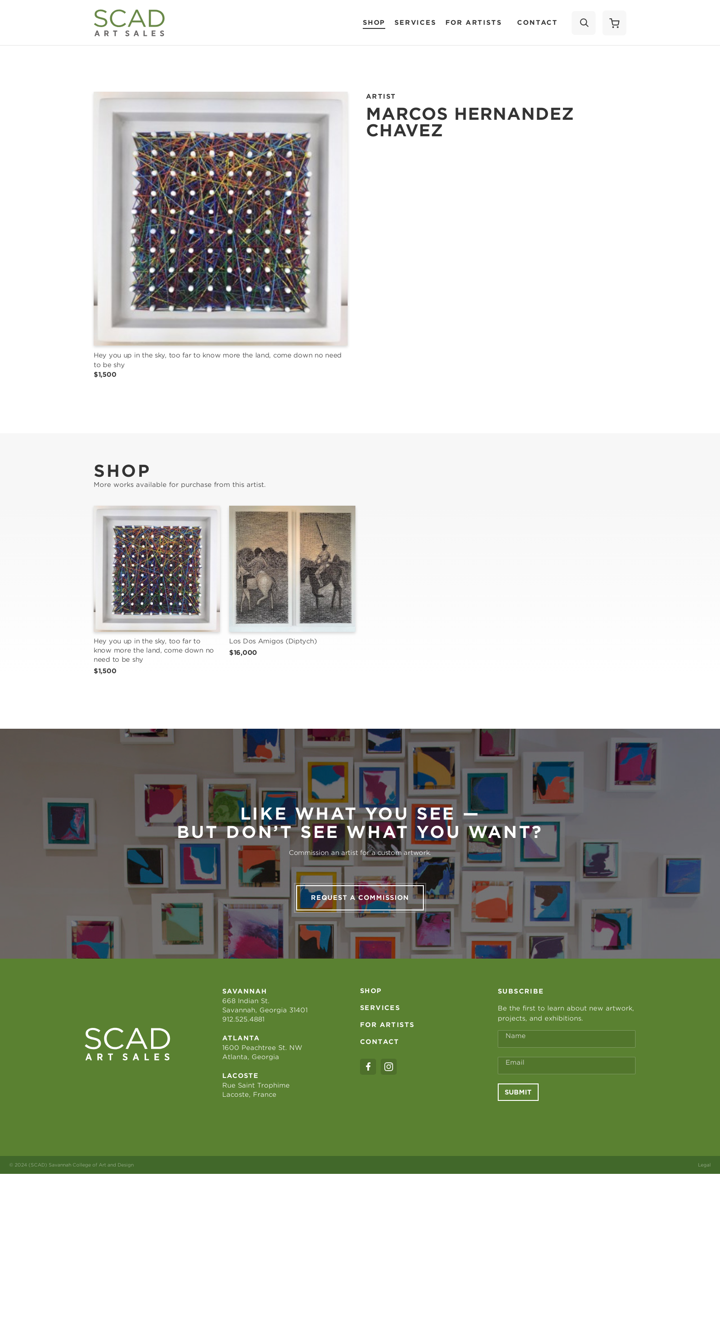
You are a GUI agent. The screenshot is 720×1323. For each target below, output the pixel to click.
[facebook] (368, 1215)
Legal (704, 1313)
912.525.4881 (243, 1168)
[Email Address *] (567, 1214)
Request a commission (360, 1046)
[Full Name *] (567, 1187)
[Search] (584, 23)
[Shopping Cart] (614, 23)
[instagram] (389, 1215)
